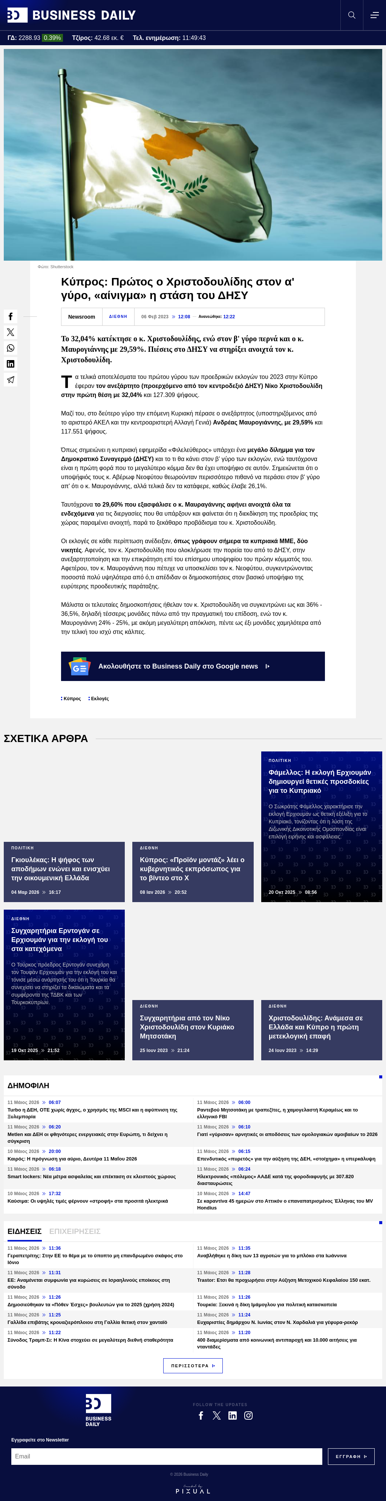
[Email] (166, 1456)
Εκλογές (100, 698)
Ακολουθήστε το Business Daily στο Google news (169, 666)
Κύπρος (72, 698)
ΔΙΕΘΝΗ (118, 317)
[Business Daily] (98, 1410)
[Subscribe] (348, 1456)
